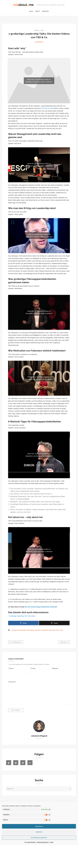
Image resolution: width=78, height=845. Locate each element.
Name (11, 668)
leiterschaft (52, 630)
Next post (64, 642)
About (37, 11)
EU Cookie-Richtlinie (30, 842)
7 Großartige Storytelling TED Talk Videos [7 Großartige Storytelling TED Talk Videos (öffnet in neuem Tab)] (21, 616)
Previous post (15, 642)
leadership (45, 630)
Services (45, 11)
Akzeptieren (39, 826)
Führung (13, 630)
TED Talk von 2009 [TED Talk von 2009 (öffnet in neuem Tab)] (47, 108)
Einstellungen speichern (39, 837)
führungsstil (30, 630)
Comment (12, 682)
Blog (31, 11)
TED (57, 630)
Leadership (39, 42)
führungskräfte (21, 630)
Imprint (51, 842)
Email (33, 668)
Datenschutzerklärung (43, 842)
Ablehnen (39, 832)
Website (55, 668)
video (61, 630)
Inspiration (38, 630)
